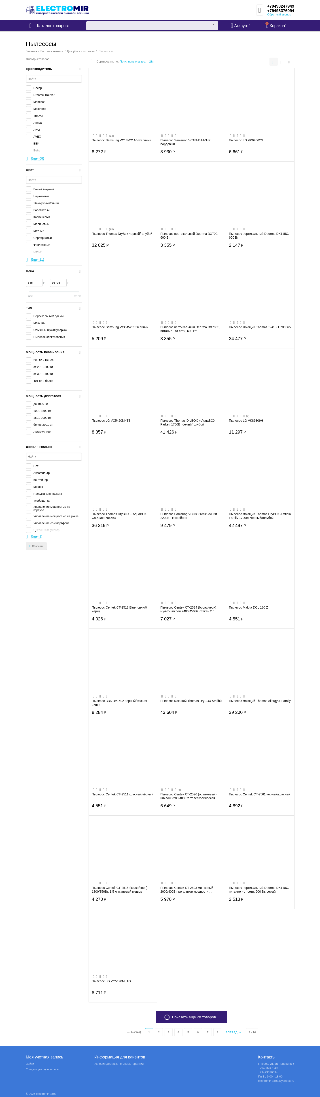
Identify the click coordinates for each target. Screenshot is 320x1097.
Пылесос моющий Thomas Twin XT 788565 (260, 327)
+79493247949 (280, 6)
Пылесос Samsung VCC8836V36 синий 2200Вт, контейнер (188, 515)
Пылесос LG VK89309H (246, 420)
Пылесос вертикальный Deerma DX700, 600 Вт (189, 235)
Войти (30, 1063)
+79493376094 (280, 11)
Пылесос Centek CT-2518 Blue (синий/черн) (119, 609)
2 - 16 (252, 1032)
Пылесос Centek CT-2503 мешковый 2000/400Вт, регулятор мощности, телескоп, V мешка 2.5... (186, 889)
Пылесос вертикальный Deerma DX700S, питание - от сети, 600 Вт (190, 329)
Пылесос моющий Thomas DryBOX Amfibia (191, 701)
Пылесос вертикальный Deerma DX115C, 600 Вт (259, 235)
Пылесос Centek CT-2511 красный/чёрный (122, 794)
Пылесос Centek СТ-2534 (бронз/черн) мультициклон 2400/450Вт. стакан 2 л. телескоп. (188, 609)
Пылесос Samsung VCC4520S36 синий (120, 327)
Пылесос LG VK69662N (246, 140)
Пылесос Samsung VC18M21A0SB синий (121, 140)
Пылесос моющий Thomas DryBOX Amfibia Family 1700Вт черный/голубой (260, 515)
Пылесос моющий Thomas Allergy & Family (260, 701)
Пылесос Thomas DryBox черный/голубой (122, 233)
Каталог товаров (52, 26)
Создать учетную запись (42, 1069)
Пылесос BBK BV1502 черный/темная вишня (119, 702)
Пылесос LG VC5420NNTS (111, 420)
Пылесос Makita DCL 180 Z (248, 607)
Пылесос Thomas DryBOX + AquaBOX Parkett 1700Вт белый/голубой (187, 422)
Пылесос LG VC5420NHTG (111, 981)
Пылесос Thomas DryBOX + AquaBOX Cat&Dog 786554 (119, 515)
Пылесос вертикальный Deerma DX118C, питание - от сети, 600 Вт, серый (259, 889)
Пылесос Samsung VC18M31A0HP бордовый (185, 142)
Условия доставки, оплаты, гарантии (119, 1063)
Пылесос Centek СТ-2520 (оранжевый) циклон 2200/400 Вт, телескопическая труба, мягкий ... (188, 796)
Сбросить (36, 546)
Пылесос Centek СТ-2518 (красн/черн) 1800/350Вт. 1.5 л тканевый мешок (120, 889)
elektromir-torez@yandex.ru (276, 1080)
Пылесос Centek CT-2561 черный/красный (259, 794)
